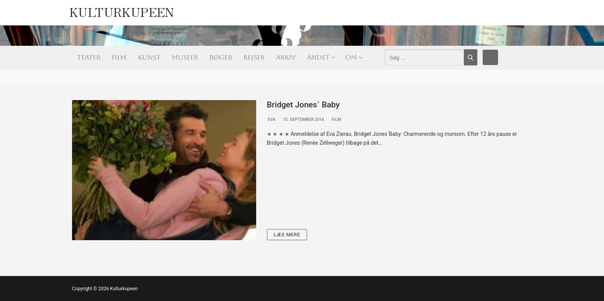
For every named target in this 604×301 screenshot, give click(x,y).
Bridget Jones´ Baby (303, 104)
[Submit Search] (470, 57)
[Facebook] (490, 57)
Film (336, 119)
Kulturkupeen (121, 10)
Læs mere (287, 234)
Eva (271, 119)
